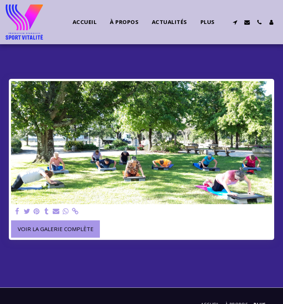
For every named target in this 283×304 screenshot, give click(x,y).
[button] (235, 22)
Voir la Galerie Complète (56, 229)
